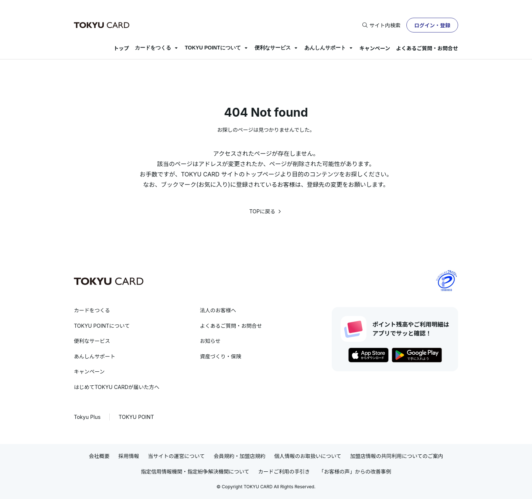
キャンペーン (374, 48)
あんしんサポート (325, 48)
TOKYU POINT (136, 417)
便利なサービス (273, 48)
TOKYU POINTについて (213, 48)
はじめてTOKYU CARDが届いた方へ (116, 387)
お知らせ (210, 341)
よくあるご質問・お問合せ (427, 48)
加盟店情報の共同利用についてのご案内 (396, 456)
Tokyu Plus (87, 417)
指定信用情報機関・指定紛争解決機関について (195, 471)
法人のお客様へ (218, 310)
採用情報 (129, 456)
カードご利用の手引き (284, 471)
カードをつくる (153, 48)
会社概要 (99, 456)
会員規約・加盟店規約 (239, 456)
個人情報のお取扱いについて (307, 456)
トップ (121, 48)
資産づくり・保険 (220, 356)
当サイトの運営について (176, 456)
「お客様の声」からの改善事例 (355, 471)
